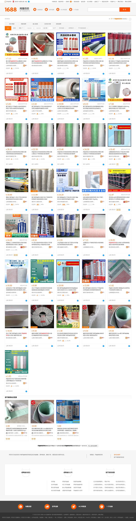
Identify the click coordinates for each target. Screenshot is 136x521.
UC (102, 517)
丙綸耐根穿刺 (99, 454)
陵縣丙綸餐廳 (77, 481)
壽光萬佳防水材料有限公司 (37, 65)
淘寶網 (41, 517)
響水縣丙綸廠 (55, 487)
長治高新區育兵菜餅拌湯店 (123, 481)
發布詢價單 (117, 454)
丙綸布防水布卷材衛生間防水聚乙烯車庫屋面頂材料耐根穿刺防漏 (93, 62)
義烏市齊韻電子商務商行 (63, 156)
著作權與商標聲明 (57, 514)
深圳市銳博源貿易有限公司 (123, 484)
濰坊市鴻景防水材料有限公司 (63, 338)
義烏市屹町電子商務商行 (37, 156)
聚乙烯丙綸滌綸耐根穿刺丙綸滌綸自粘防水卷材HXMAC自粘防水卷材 (67, 289)
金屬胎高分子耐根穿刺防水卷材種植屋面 (93, 243)
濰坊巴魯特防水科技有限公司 (37, 247)
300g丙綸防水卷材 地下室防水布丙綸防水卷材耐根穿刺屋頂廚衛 (67, 243)
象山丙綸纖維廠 (66, 487)
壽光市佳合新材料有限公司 (89, 65)
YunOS (88, 517)
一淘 (55, 517)
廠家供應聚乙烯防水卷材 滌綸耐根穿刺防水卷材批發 (42, 334)
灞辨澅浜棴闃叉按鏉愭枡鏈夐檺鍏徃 (39, 433)
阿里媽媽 (70, 517)
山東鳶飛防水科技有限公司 (12, 201)
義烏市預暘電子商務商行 (12, 156)
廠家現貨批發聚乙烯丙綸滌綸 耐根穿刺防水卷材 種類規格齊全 (93, 334)
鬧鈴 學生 (107, 481)
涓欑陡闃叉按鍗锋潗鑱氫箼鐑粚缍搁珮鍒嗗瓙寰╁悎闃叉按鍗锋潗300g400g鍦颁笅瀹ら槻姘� (16, 429)
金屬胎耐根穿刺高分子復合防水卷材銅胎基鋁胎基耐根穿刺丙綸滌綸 (119, 153)
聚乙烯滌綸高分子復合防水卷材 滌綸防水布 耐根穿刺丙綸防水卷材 (67, 198)
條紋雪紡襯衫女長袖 (121, 487)
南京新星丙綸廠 (55, 490)
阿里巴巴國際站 (15, 517)
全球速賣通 (35, 517)
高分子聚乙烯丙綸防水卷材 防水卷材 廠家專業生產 (16, 334)
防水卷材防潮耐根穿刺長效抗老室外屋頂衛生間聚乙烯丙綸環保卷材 (67, 334)
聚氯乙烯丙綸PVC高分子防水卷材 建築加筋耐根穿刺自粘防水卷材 (16, 198)
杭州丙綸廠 (54, 484)
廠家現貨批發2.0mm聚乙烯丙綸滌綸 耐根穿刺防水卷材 (119, 334)
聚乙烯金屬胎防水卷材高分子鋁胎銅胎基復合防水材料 (16, 62)
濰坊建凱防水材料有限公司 (12, 247)
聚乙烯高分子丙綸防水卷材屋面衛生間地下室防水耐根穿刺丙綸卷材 (16, 107)
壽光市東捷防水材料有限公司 (63, 201)
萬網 (99, 517)
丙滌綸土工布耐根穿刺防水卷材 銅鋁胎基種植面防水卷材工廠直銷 (16, 243)
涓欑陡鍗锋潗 (18, 435)
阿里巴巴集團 (6, 517)
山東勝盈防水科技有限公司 (89, 247)
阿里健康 (120, 517)
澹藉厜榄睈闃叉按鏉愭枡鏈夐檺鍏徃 (65, 433)
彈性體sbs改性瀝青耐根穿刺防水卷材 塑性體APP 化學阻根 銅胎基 (119, 198)
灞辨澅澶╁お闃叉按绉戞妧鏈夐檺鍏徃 (14, 433)
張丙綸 (53, 481)
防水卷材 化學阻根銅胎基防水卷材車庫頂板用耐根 (119, 243)
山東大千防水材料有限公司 (37, 111)
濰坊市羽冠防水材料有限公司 (12, 111)
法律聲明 (66, 514)
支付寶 (107, 517)
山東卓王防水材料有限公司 (63, 111)
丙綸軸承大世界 (78, 490)
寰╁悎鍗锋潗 (69, 435)
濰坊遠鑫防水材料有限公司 (63, 247)
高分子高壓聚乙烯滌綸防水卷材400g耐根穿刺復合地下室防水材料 (119, 107)
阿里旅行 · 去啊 (62, 517)
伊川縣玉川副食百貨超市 (100, 487)
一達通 (126, 517)
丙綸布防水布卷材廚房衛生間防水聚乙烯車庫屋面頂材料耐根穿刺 (16, 153)
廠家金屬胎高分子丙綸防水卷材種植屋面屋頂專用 (42, 62)
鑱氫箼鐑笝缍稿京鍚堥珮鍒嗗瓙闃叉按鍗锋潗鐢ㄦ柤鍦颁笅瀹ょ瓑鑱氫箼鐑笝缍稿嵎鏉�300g (67, 429)
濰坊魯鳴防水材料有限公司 (63, 65)
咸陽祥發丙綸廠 (66, 490)
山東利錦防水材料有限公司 (114, 65)
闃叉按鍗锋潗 (10, 435)
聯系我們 (94, 514)
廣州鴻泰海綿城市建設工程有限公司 (103, 490)
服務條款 (72, 514)
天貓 (46, 517)
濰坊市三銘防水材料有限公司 (37, 201)
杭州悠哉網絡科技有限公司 (123, 490)
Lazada (131, 517)
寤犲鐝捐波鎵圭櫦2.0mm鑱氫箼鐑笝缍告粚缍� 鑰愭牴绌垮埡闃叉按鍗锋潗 (42, 429)
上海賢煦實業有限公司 (99, 484)
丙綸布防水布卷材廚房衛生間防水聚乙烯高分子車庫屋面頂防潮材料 (42, 153)
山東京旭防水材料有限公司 (37, 338)
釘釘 (115, 517)
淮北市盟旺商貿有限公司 (112, 484)
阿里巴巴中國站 (25, 517)
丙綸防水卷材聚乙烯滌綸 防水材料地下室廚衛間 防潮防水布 (119, 289)
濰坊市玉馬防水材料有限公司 (114, 156)
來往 (111, 517)
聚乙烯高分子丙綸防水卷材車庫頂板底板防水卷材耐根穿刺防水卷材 (119, 62)
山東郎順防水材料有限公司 (12, 65)
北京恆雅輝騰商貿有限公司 (101, 481)
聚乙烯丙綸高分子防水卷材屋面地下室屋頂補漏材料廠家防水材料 (42, 107)
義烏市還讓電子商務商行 (89, 156)
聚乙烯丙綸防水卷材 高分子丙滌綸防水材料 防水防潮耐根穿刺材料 (67, 107)
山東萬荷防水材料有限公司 (89, 201)
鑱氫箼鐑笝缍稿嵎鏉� (46, 435)
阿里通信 (93, 517)
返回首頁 (84, 445)
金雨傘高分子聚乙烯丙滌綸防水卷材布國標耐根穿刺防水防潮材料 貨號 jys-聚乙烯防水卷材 (16, 289)
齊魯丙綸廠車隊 (78, 484)
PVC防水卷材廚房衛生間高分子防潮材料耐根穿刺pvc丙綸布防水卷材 (42, 243)
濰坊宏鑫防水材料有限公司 (114, 201)
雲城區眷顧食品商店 (110, 487)
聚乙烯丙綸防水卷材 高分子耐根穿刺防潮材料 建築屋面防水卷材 (42, 198)
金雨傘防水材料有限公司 (89, 111)
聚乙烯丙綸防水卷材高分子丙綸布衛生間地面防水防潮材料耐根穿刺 (93, 289)
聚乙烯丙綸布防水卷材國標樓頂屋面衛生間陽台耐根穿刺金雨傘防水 (93, 107)
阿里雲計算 (81, 517)
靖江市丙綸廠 (66, 484)
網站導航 (100, 514)
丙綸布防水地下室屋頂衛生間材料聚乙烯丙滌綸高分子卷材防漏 (16, 379)
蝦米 (75, 517)
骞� (25, 433)
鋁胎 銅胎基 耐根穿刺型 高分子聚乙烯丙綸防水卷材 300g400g (93, 198)
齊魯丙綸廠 (65, 481)
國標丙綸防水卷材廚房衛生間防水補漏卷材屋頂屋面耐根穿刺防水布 (67, 62)
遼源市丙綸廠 (77, 487)
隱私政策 (78, 514)
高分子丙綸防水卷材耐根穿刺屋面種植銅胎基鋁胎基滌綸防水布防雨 (42, 289)
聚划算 (50, 517)
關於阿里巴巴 (86, 514)
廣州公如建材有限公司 (111, 490)
